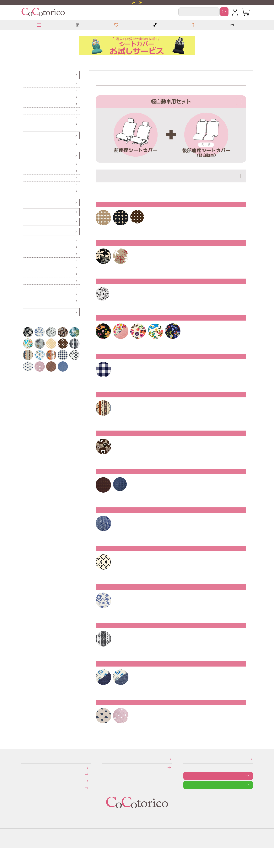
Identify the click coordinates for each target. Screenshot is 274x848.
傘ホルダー (24, 240)
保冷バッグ (24, 274)
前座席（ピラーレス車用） (25, 91)
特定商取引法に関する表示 (103, 758)
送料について (23, 774)
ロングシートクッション (25, 171)
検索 (224, 11)
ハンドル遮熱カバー (25, 254)
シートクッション (25, 164)
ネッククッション (25, 185)
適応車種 (171, 176)
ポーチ (24, 294)
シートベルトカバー (25, 212)
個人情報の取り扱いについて (103, 767)
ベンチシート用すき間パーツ (26, 221)
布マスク (24, 301)
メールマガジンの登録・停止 (184, 758)
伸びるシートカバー (25, 118)
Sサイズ (24, 144)
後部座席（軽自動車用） (25, 97)
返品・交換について (24, 780)
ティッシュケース (25, 261)
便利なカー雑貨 (25, 247)
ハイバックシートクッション (25, 178)
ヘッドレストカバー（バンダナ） (26, 202)
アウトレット (25, 312)
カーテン (24, 267)
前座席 (24, 84)
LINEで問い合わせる (186, 784)
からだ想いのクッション (25, 191)
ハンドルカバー (25, 135)
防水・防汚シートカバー (25, 124)
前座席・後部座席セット (25, 111)
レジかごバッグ (25, 281)
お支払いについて (24, 767)
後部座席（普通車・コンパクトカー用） (26, 104)
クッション (25, 155)
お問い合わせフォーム (186, 775)
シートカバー (25, 74)
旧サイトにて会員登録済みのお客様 (24, 787)
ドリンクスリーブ (25, 288)
